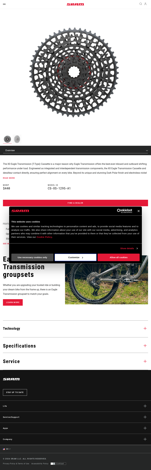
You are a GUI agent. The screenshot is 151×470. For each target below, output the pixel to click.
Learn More (12, 302)
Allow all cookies (119, 257)
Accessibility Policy (40, 464)
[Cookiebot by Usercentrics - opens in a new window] (119, 211)
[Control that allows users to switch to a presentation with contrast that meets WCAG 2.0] (58, 463)
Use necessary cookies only (32, 257)
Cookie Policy (44, 237)
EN (5, 449)
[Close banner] (139, 211)
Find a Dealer (75, 203)
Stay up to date (15, 392)
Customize (75, 257)
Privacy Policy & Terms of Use (16, 464)
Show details (127, 248)
